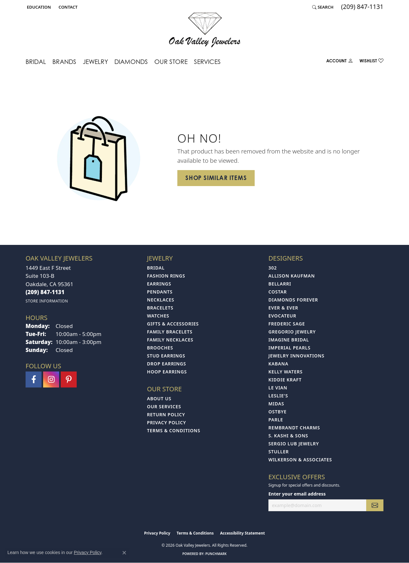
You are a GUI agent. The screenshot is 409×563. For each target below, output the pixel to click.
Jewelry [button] (95, 61)
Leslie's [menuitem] (278, 396)
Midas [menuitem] (276, 404)
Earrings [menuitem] (159, 284)
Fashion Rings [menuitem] (166, 276)
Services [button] (207, 61)
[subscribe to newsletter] (374, 505)
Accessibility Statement (242, 533)
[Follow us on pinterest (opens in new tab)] (69, 379)
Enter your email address (297, 494)
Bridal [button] (36, 61)
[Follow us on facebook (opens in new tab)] (34, 379)
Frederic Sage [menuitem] (286, 324)
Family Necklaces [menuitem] (170, 340)
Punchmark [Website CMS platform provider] (216, 553)
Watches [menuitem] (158, 316)
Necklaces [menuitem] (160, 300)
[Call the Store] (45, 292)
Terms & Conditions (173, 430)
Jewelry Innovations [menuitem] (296, 356)
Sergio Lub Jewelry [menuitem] (293, 444)
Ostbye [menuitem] (277, 412)
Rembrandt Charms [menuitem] (294, 428)
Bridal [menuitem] (156, 268)
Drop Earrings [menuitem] (166, 364)
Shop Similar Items (216, 177)
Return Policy (166, 414)
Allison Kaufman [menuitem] (291, 276)
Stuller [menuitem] (278, 452)
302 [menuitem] (272, 268)
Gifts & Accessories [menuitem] (173, 324)
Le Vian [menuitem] (277, 388)
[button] (38, 7)
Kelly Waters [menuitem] (285, 372)
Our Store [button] (171, 61)
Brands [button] (64, 61)
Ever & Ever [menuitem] (283, 308)
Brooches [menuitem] (160, 348)
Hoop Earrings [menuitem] (167, 372)
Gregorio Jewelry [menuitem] (292, 332)
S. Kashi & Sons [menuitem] (288, 436)
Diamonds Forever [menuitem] (293, 300)
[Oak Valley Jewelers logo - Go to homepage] (205, 29)
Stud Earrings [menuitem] (166, 356)
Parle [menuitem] (275, 420)
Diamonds (131, 61)
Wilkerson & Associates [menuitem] (300, 460)
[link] (67, 7)
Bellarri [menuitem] (279, 284)
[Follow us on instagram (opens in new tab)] (51, 379)
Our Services (164, 406)
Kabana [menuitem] (278, 364)
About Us (159, 398)
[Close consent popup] (124, 553)
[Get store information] (47, 301)
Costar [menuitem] (277, 292)
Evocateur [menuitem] (282, 316)
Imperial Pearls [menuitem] (289, 348)
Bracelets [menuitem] (160, 308)
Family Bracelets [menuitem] (169, 332)
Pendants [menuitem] (160, 292)
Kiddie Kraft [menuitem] (285, 380)
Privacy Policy (166, 422)
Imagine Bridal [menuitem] (288, 340)
